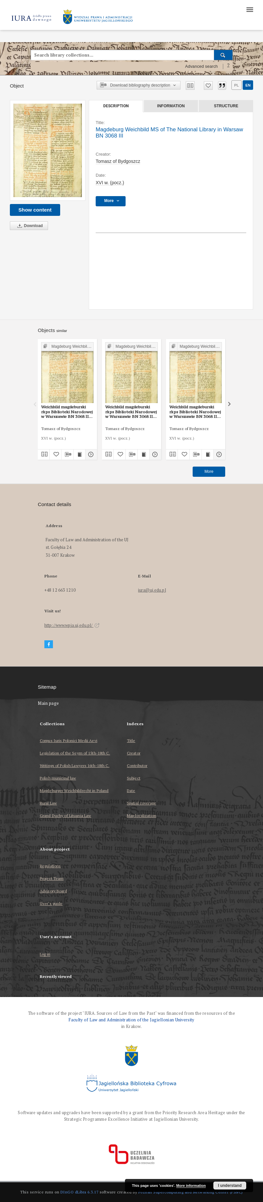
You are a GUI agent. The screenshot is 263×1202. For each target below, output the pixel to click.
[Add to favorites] (208, 85)
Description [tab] (116, 106)
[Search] (223, 55)
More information (191, 1186)
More (208, 471)
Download (29, 226)
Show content (35, 210)
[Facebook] (48, 644)
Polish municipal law (58, 778)
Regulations (50, 865)
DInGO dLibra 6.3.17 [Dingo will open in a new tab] (79, 1191)
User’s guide (51, 903)
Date (131, 790)
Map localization (141, 815)
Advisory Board (53, 890)
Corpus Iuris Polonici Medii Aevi (68, 740)
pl (236, 85)
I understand (230, 1185)
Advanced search (201, 66)
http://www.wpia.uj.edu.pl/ (72, 625)
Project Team (51, 878)
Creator (133, 753)
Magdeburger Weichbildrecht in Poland (74, 790)
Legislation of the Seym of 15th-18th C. (75, 753)
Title (131, 740)
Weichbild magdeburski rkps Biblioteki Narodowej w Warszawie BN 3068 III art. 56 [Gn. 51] (131, 411)
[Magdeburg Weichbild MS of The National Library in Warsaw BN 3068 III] (47, 150)
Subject (133, 778)
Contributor (137, 765)
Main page (48, 703)
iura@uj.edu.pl (152, 590)
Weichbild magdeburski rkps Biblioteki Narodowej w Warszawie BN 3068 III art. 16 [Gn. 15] (67, 411)
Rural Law (48, 803)
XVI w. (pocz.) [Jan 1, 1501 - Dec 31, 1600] (110, 182)
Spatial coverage (141, 803)
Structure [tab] (226, 106)
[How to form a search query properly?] (228, 66)
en (248, 85)
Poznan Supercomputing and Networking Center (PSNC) (190, 1191)
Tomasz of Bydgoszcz (118, 161)
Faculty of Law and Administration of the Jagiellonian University (131, 1020)
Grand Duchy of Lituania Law (65, 815)
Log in (45, 954)
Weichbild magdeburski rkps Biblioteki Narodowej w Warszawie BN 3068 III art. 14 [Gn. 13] (195, 411)
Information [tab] (171, 106)
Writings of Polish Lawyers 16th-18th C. (74, 765)
